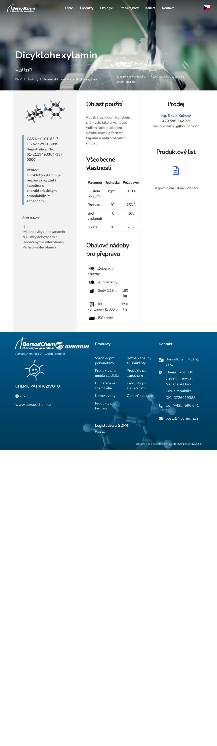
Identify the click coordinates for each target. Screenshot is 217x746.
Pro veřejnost (129, 8)
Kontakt (168, 8)
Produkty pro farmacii (105, 406)
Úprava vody (105, 396)
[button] (208, 8)
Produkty (86, 8)
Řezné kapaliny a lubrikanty (139, 361)
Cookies (100, 433)
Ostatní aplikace (140, 396)
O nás (69, 8)
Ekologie (106, 8)
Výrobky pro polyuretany (104, 361)
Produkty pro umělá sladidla (107, 374)
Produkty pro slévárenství (137, 386)
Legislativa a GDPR (111, 426)
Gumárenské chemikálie (105, 386)
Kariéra (150, 8)
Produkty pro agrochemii (137, 374)
